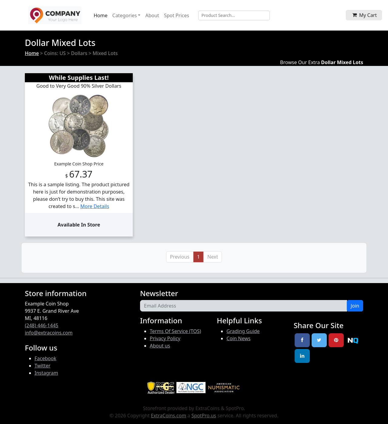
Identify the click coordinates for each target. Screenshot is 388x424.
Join (355, 305)
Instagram (46, 373)
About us (160, 345)
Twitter (42, 365)
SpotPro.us (203, 415)
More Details (94, 206)
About (152, 15)
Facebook (45, 358)
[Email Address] (243, 305)
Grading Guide (242, 331)
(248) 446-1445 (41, 325)
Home (101, 15)
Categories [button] (124, 15)
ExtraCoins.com (168, 415)
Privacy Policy (165, 338)
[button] (364, 15)
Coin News (238, 338)
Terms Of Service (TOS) (175, 331)
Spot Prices (176, 15)
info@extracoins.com (48, 332)
